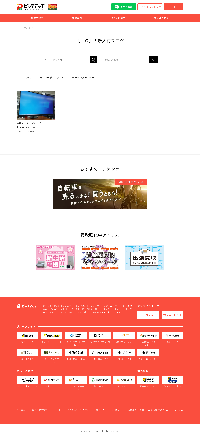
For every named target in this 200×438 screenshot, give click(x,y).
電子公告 (100, 410)
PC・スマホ (25, 77)
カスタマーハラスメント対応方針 (73, 410)
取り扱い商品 (118, 18)
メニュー (173, 7)
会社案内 (21, 410)
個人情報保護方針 (41, 410)
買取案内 (77, 18)
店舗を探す (37, 18)
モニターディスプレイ (52, 77)
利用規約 (116, 410)
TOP (19, 27)
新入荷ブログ (161, 18)
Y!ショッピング (152, 7)
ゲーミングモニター (83, 77)
